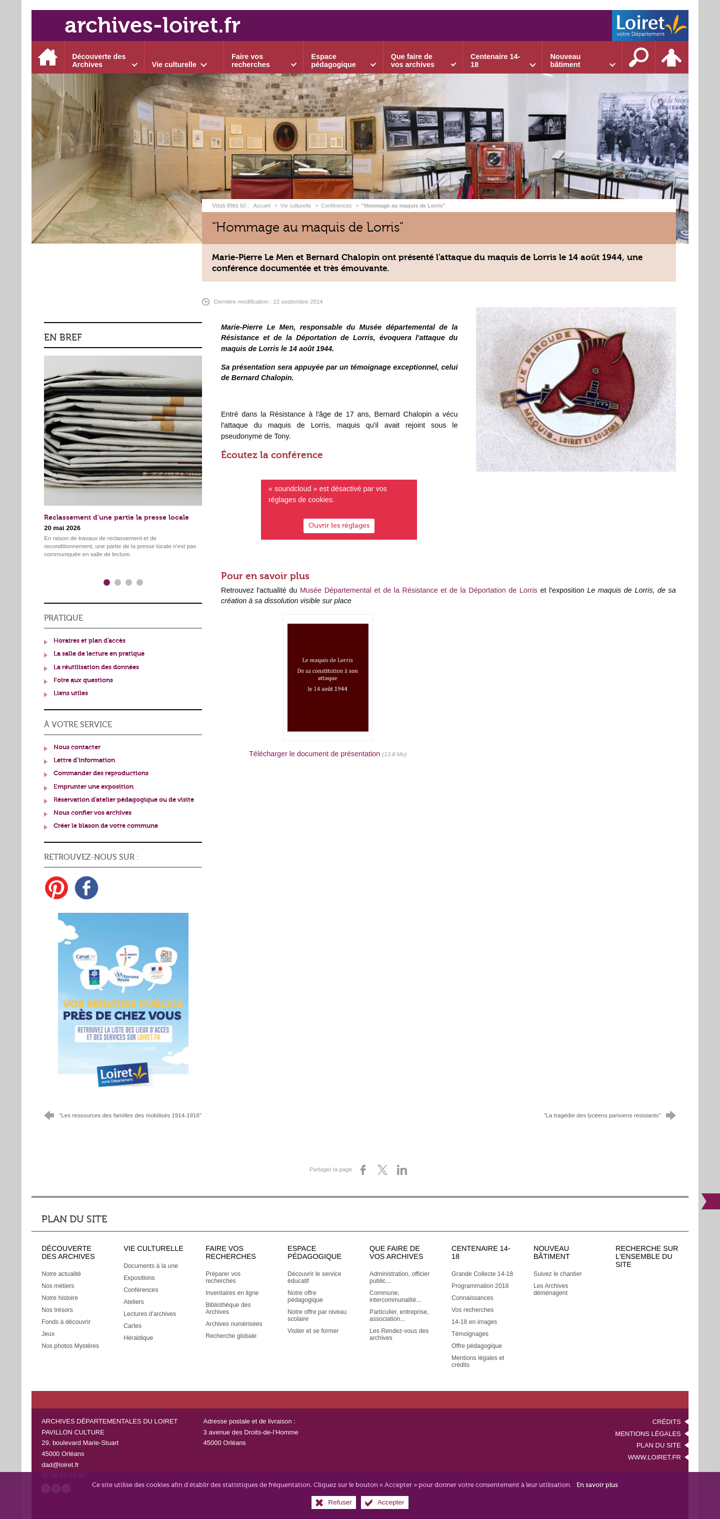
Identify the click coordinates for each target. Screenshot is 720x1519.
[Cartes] (133, 1325)
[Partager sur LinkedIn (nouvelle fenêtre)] (402, 1169)
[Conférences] (141, 1289)
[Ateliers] (134, 1301)
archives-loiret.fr (152, 25)
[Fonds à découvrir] (66, 1321)
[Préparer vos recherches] (223, 1277)
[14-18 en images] (474, 1321)
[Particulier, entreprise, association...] (399, 1315)
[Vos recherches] (473, 1309)
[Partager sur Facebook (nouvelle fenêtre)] (363, 1169)
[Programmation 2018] (480, 1285)
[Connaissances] (473, 1297)
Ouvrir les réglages (339, 525)
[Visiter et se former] (313, 1330)
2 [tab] (117, 583)
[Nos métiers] (58, 1285)
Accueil (262, 206)
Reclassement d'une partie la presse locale (116, 517)
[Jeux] (48, 1333)
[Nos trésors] (57, 1309)
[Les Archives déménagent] (551, 1289)
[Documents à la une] (151, 1265)
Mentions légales (647, 1433)
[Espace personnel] (672, 57)
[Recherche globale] (231, 1335)
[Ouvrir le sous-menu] (104, 57)
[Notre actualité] (61, 1273)
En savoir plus (597, 1484)
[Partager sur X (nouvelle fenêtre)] (382, 1169)
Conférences (336, 206)
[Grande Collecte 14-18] (482, 1273)
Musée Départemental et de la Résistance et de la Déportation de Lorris (419, 590)
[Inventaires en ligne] (232, 1292)
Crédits (666, 1421)
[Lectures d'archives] (150, 1313)
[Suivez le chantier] (558, 1273)
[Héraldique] (138, 1337)
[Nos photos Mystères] (70, 1345)
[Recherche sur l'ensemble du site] (639, 57)
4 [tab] (139, 583)
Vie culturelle (296, 206)
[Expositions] (139, 1277)
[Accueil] (48, 57)
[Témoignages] (470, 1333)
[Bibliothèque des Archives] (228, 1308)
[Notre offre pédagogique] (305, 1296)
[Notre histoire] (60, 1297)
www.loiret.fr (654, 1457)
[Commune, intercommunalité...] (395, 1296)
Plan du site (658, 1445)
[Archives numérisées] (234, 1323)
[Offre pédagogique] (477, 1345)
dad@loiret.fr (60, 1464)
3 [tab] (129, 583)
